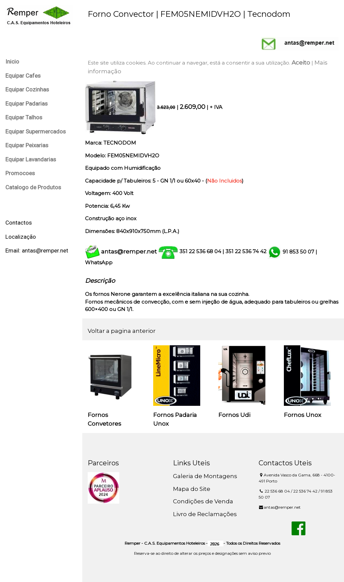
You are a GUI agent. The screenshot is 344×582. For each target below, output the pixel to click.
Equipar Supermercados (35, 131)
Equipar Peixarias (26, 145)
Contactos (18, 222)
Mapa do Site (191, 489)
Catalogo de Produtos (33, 187)
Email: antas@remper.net (36, 250)
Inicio (12, 61)
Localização (20, 236)
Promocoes (20, 173)
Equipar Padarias (26, 103)
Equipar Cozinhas (27, 89)
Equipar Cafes (23, 75)
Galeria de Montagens (205, 476)
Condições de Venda (203, 501)
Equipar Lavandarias (30, 159)
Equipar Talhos (23, 117)
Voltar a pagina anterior (122, 330)
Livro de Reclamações (205, 514)
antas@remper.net (129, 251)
